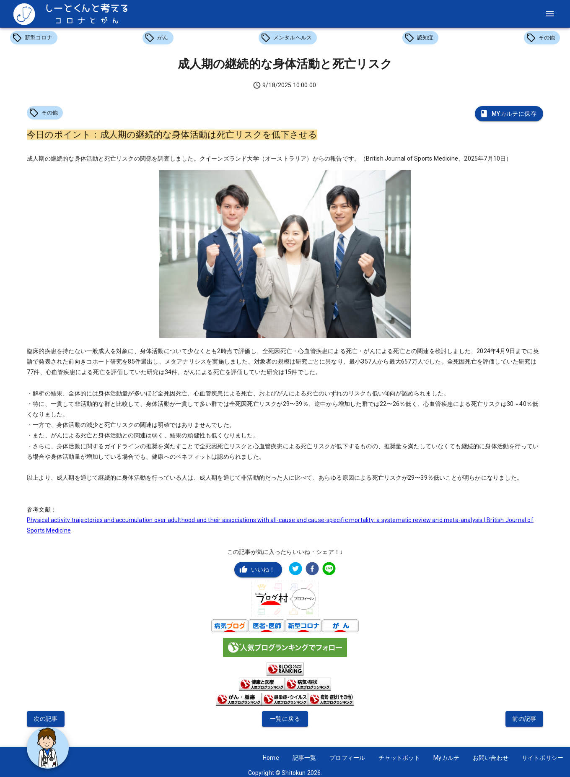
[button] (33, 37)
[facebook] (312, 569)
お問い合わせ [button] (490, 757)
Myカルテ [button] (446, 757)
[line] (329, 569)
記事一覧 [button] (304, 757)
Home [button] (271, 757)
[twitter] (295, 569)
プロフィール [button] (347, 757)
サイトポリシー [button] (542, 757)
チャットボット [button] (399, 757)
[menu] (550, 14)
